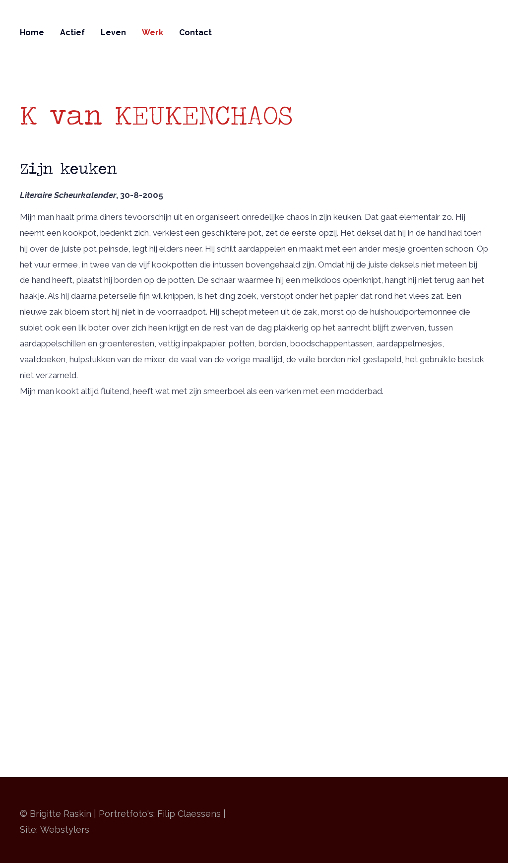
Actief (72, 32)
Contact (195, 32)
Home (32, 32)
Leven (113, 32)
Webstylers (64, 829)
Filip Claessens (189, 813)
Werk (152, 32)
